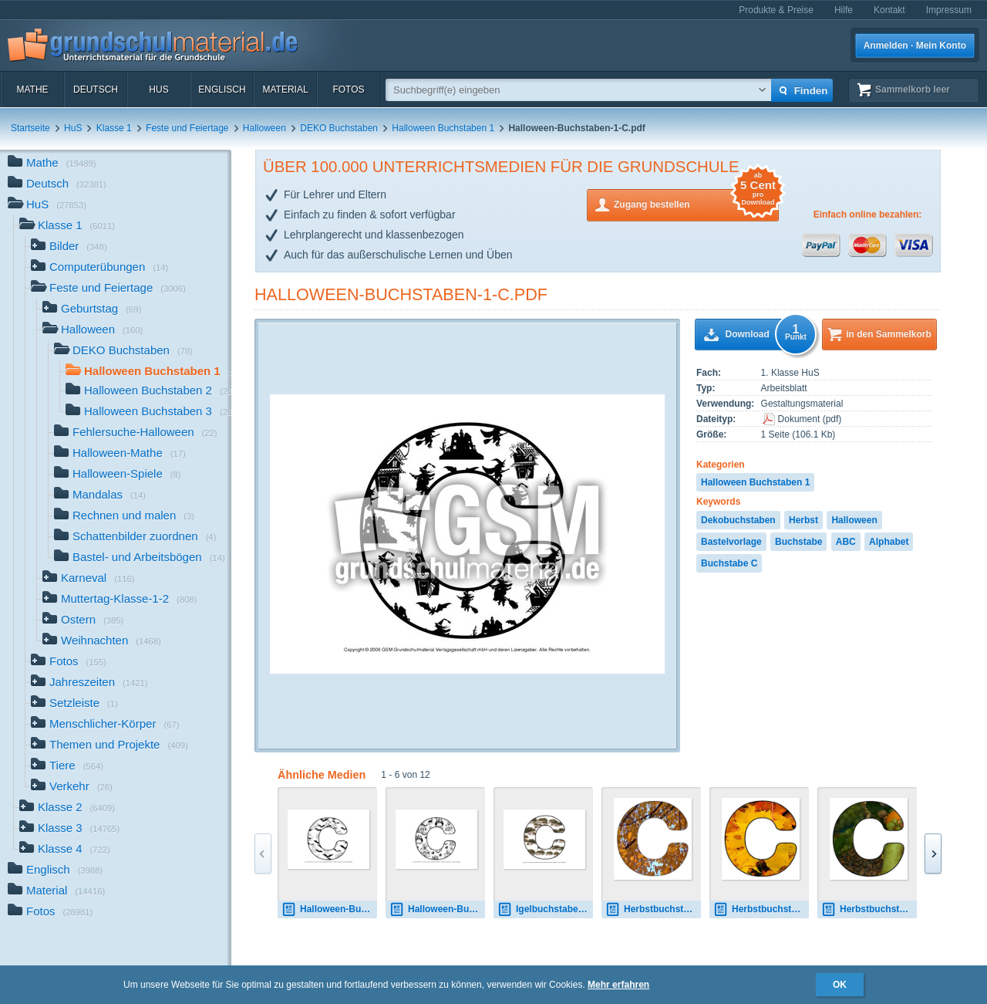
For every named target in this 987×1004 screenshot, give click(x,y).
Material (285, 89)
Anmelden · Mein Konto (915, 45)
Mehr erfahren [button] (618, 984)
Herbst (803, 520)
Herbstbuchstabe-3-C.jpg (869, 909)
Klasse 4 (64, 850)
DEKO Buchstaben (339, 128)
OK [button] (840, 984)
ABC (846, 541)
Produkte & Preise (776, 10)
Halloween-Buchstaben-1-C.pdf (400, 294)
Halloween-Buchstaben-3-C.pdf (437, 909)
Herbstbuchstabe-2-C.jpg (761, 909)
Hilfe (843, 10)
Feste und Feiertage (187, 128)
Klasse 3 (69, 829)
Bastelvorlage (731, 541)
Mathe (32, 89)
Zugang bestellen (696, 203)
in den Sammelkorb (888, 334)
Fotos (348, 89)
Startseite (30, 128)
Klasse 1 (114, 128)
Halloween (264, 128)
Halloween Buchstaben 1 (443, 128)
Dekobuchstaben (738, 520)
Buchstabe (798, 541)
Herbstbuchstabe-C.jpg (653, 909)
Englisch (221, 89)
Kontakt (889, 10)
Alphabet (888, 541)
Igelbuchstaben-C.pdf (545, 909)
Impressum (949, 10)
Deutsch (95, 89)
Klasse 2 (67, 808)
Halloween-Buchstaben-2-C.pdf (329, 909)
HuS (158, 89)
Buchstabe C (729, 563)
